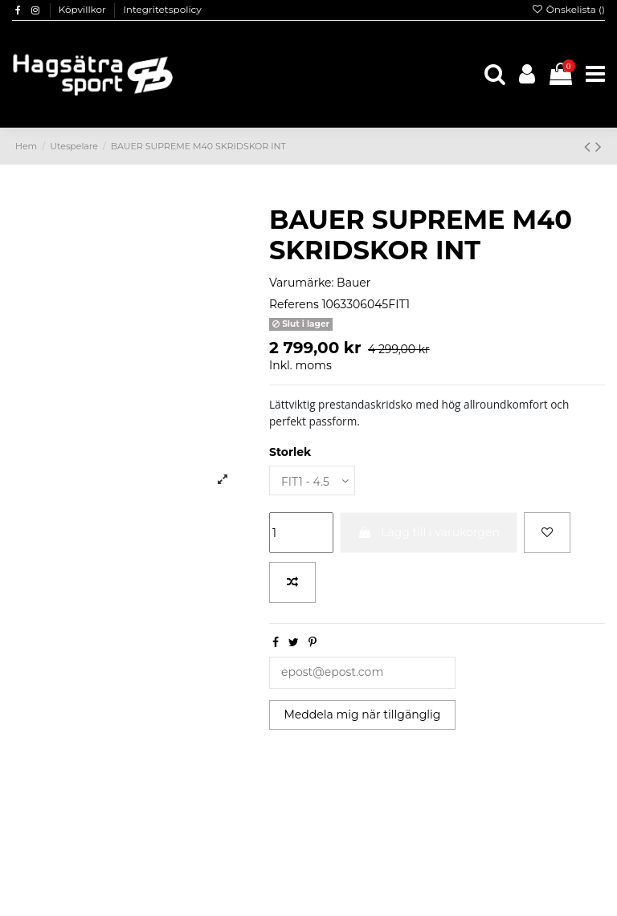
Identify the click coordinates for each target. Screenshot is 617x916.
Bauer (353, 282)
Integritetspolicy (162, 9)
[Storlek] (312, 480)
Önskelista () (568, 9)
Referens (294, 304)
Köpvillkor (83, 9)
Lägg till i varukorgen (429, 532)
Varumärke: (301, 282)
